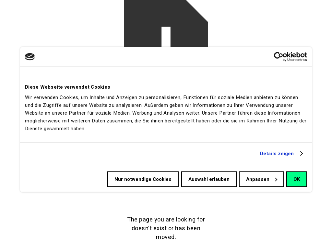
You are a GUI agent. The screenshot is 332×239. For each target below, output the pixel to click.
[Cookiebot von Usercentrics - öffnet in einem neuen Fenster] (278, 57)
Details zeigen (277, 153)
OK (296, 178)
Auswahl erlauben (209, 178)
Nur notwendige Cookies (143, 178)
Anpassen (261, 178)
